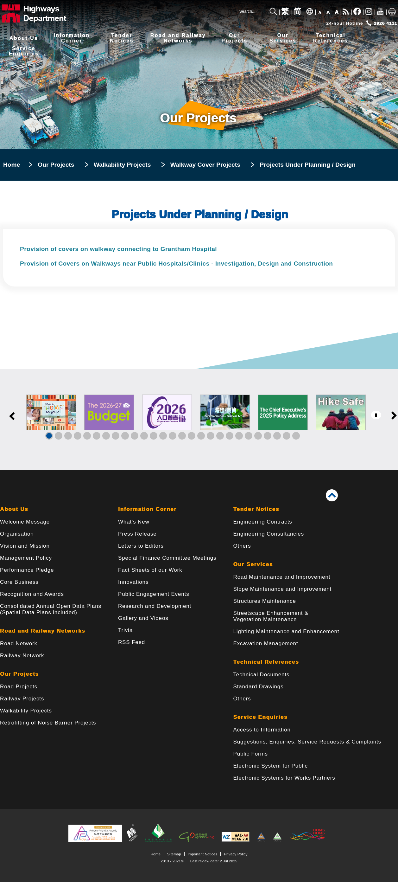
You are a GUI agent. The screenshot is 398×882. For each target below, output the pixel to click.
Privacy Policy (235, 854)
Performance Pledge (27, 570)
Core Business (19, 582)
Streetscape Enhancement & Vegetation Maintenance (271, 616)
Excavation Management (265, 644)
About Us (23, 38)
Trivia (125, 630)
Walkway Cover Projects (205, 164)
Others (242, 546)
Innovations (133, 582)
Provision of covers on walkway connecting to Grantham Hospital (118, 249)
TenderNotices (122, 38)
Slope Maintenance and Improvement (282, 589)
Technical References (266, 662)
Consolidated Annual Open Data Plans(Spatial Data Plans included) (50, 609)
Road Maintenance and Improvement (282, 577)
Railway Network (22, 656)
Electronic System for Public (270, 766)
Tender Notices (256, 509)
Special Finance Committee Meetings (167, 558)
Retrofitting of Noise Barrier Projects (48, 723)
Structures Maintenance (264, 601)
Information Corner (147, 509)
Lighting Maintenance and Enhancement (286, 631)
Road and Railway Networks (42, 631)
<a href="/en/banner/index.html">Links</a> (199, 419)
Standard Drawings (258, 687)
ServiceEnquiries (24, 51)
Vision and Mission (25, 546)
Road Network (18, 644)
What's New (133, 522)
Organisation (17, 534)
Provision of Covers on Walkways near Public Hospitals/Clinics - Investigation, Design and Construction (176, 264)
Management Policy (26, 558)
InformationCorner (72, 38)
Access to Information (262, 730)
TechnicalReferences (330, 38)
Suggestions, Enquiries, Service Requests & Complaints (307, 742)
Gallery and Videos (143, 618)
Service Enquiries (260, 717)
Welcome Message (25, 522)
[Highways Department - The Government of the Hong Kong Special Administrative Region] (43, 13)
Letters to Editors (141, 546)
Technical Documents (261, 675)
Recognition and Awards (32, 594)
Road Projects (18, 687)
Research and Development (154, 606)
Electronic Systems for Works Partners (284, 778)
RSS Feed (131, 642)
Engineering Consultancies (268, 534)
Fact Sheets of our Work (150, 570)
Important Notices (202, 854)
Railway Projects (22, 699)
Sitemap (174, 854)
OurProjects (234, 38)
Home (11, 165)
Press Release (137, 534)
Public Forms (250, 754)
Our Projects (56, 164)
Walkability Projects (122, 164)
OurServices (282, 38)
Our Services (253, 564)
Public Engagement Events (153, 594)
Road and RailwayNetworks (178, 38)
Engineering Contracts (262, 522)
